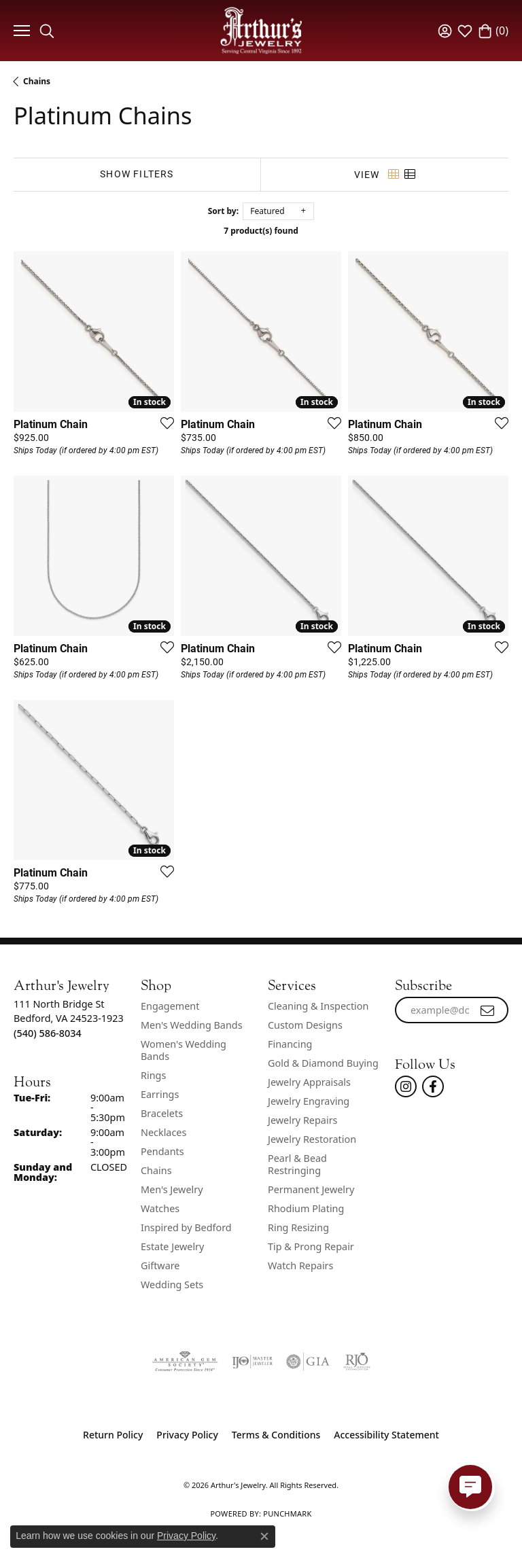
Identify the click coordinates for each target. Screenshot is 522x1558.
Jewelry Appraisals (309, 1082)
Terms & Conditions (276, 1434)
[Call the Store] (48, 1033)
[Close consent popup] (264, 1536)
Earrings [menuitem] (160, 1094)
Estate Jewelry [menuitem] (172, 1246)
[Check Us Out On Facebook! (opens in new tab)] (433, 1086)
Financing (290, 1044)
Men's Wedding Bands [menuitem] (192, 1025)
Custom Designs (305, 1025)
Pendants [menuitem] (162, 1151)
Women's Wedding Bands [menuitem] (183, 1050)
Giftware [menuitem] (160, 1265)
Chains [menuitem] (156, 1170)
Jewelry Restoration (312, 1139)
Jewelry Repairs (302, 1120)
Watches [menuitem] (160, 1208)
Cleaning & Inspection (318, 1005)
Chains (36, 81)
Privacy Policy (187, 1434)
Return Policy (113, 1434)
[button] (47, 30)
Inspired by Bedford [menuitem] (186, 1227)
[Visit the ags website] (185, 1361)
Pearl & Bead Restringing (297, 1164)
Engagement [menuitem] (170, 1005)
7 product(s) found (261, 230)
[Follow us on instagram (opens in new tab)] (406, 1086)
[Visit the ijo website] (252, 1361)
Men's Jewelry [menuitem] (172, 1189)
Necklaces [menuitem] (163, 1132)
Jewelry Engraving (308, 1101)
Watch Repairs (300, 1265)
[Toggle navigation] (20, 30)
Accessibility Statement (386, 1434)
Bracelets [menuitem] (162, 1113)
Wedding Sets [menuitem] (172, 1284)
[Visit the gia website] (308, 1361)
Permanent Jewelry (311, 1189)
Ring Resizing (298, 1227)
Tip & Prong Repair (311, 1246)
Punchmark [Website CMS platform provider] (287, 1513)
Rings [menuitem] (153, 1075)
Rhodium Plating (306, 1208)
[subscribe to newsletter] (488, 1010)
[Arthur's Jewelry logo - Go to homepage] (261, 30)
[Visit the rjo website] (356, 1361)
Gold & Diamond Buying (323, 1063)
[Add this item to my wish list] (163, 422)
